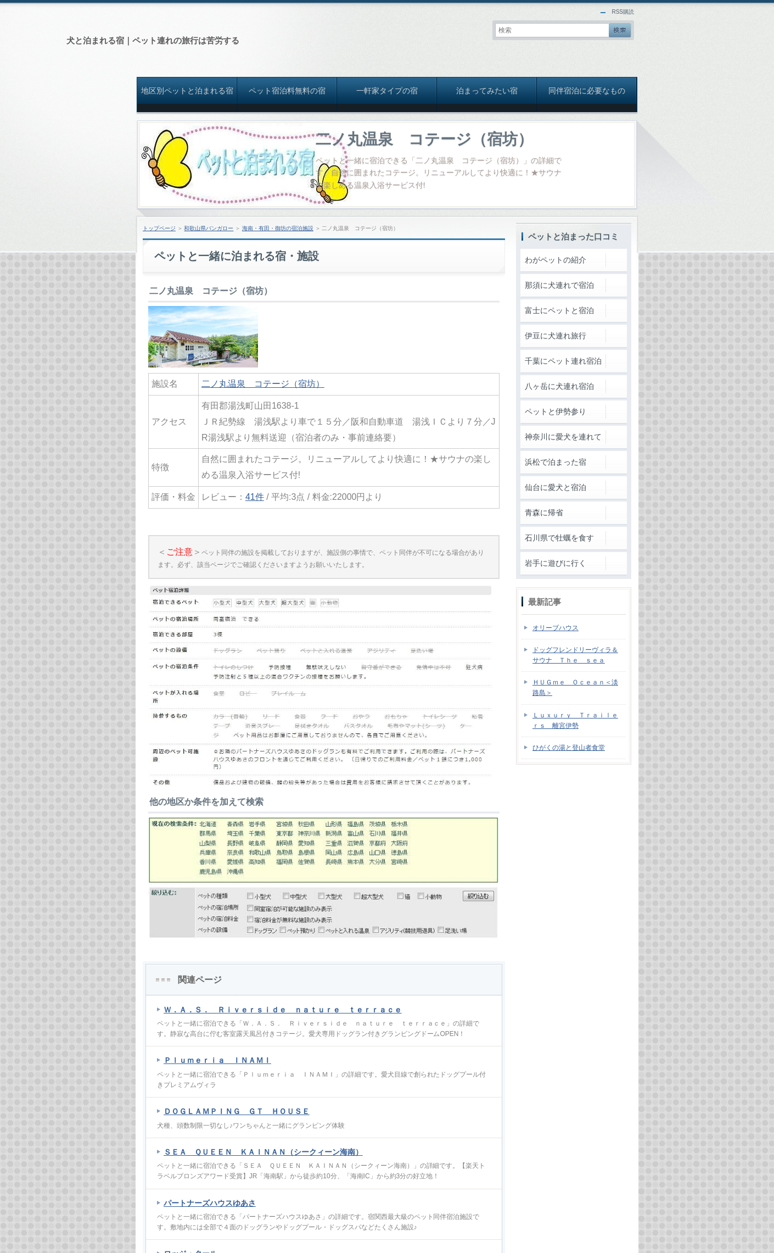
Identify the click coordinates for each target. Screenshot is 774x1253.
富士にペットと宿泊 (559, 310)
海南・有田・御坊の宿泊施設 (277, 228)
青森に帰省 (544, 512)
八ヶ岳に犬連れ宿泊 (559, 386)
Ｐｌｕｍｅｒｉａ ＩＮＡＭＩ (217, 1060)
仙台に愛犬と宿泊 (555, 487)
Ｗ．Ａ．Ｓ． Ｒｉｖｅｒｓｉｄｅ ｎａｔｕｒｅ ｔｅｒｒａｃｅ (283, 1009)
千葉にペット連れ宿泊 (563, 361)
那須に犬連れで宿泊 (559, 285)
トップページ (159, 228)
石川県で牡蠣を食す (559, 537)
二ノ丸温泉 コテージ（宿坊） (424, 139)
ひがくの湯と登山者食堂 (568, 747)
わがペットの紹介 (555, 259)
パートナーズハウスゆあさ (210, 1203)
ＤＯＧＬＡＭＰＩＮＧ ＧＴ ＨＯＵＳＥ (237, 1111)
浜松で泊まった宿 (555, 462)
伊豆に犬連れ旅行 (555, 335)
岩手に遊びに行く (555, 563)
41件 (254, 497)
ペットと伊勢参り (555, 411)
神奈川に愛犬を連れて (563, 436)
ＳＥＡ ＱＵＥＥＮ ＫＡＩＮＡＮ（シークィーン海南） (263, 1152)
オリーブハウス (555, 628)
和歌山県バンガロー (208, 228)
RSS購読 (623, 12)
